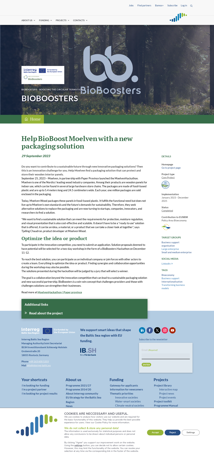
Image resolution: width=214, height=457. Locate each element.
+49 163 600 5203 (39, 361)
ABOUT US (26, 21)
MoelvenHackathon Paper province (60, 292)
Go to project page (171, 168)
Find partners (144, 5)
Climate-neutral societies (129, 405)
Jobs (131, 5)
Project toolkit (163, 402)
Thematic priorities (121, 393)
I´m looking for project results (39, 393)
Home (35, 119)
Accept (155, 432)
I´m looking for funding (35, 386)
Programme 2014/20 (78, 390)
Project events (167, 398)
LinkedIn (166, 264)
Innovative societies (126, 398)
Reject (172, 432)
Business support (170, 278)
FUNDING (44, 21)
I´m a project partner (34, 390)
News (69, 406)
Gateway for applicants (124, 386)
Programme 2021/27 (78, 386)
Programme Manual (166, 405)
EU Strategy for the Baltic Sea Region (83, 400)
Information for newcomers (126, 390)
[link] (37, 380)
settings (78, 445)
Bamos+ (159, 5)
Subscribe (172, 5)
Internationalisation (172, 282)
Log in (184, 5)
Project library (163, 386)
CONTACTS (79, 21)
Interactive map (168, 390)
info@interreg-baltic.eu (39, 365)
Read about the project (46, 313)
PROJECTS (61, 21)
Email (149, 350)
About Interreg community (82, 393)
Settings (191, 432)
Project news (166, 393)
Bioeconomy (168, 275)
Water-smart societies (128, 402)
